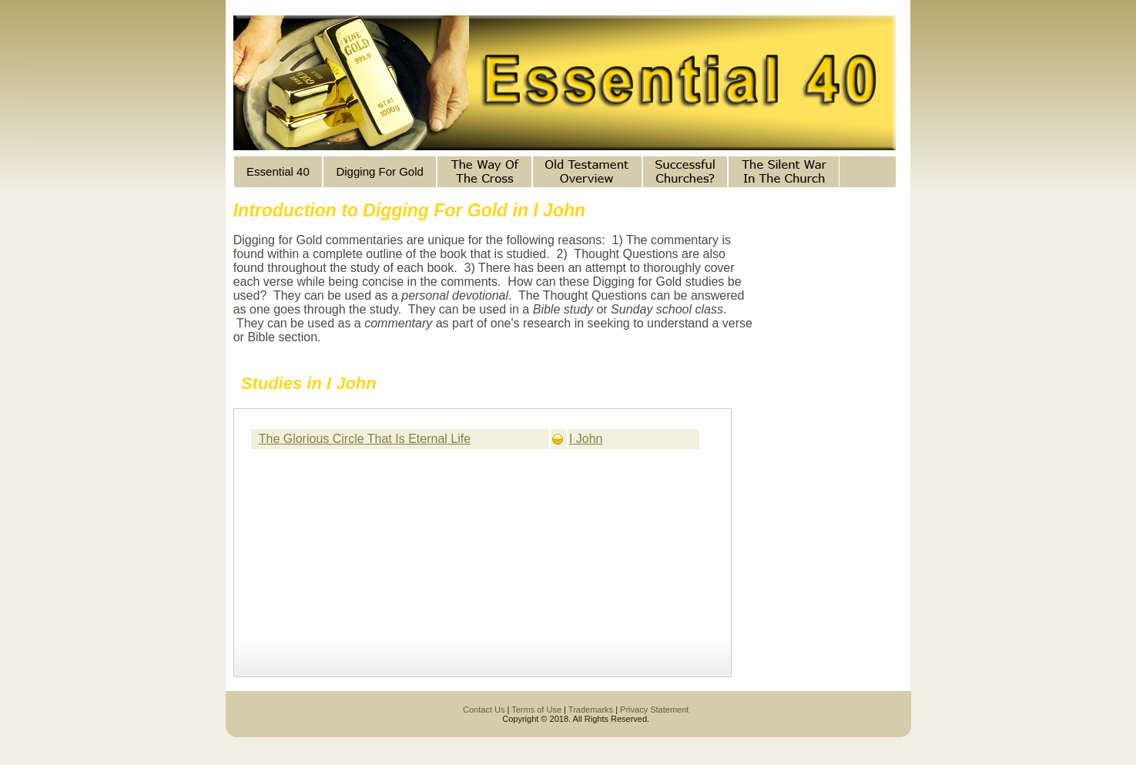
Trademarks (590, 709)
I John (586, 438)
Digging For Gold (379, 171)
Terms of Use (536, 709)
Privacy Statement (654, 709)
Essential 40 (278, 171)
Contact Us (483, 709)
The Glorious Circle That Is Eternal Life (365, 438)
